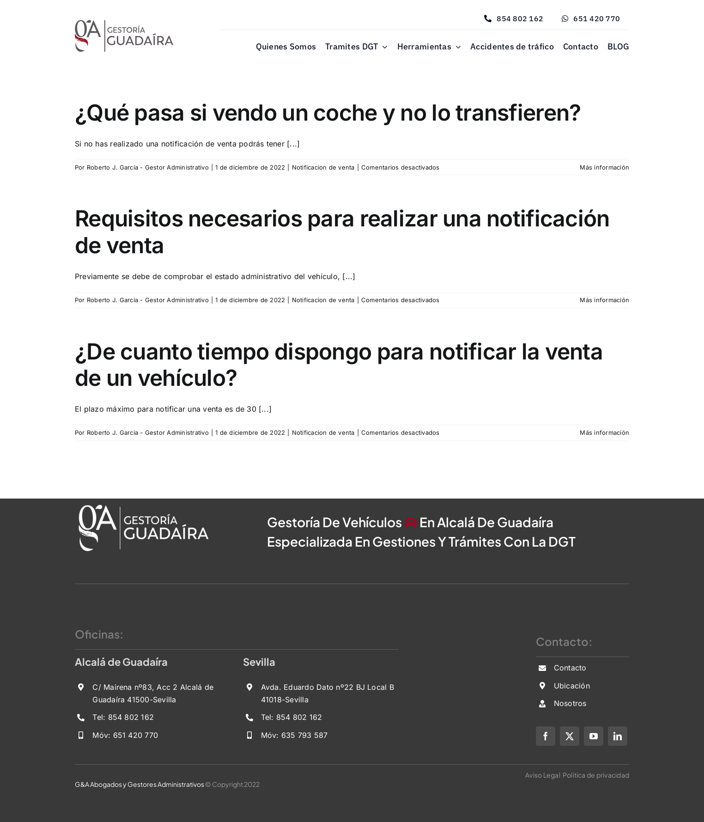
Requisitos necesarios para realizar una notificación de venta (342, 232)
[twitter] (569, 736)
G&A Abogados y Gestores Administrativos (139, 784)
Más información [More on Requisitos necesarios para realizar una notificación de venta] (604, 300)
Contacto (570, 667)
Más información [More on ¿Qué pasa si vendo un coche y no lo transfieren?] (604, 167)
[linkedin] (617, 736)
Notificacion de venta (323, 167)
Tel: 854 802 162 (123, 717)
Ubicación (572, 685)
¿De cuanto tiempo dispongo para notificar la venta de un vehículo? (339, 365)
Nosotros (570, 703)
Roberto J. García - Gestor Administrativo (148, 167)
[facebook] (545, 736)
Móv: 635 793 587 (294, 735)
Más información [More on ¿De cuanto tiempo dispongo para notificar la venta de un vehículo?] (604, 432)
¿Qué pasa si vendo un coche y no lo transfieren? (328, 112)
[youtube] (593, 736)
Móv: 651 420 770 (125, 735)
